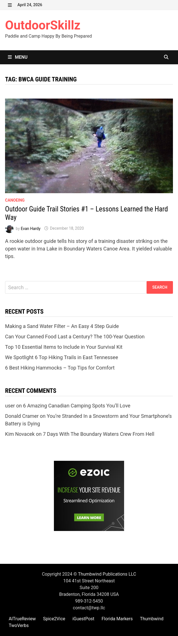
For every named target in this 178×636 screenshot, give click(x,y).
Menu (18, 57)
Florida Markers (117, 618)
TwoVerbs (19, 625)
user (10, 406)
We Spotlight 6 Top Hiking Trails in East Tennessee (61, 357)
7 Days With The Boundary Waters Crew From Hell (98, 434)
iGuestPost (83, 618)
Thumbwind (151, 618)
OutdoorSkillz (42, 25)
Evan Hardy (30, 228)
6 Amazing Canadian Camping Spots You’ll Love (76, 406)
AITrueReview (22, 618)
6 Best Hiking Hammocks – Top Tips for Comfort (60, 368)
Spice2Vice (54, 618)
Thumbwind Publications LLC (107, 574)
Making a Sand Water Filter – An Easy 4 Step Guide (62, 326)
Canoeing (15, 200)
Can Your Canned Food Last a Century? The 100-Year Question (75, 336)
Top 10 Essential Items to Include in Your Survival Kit (63, 347)
